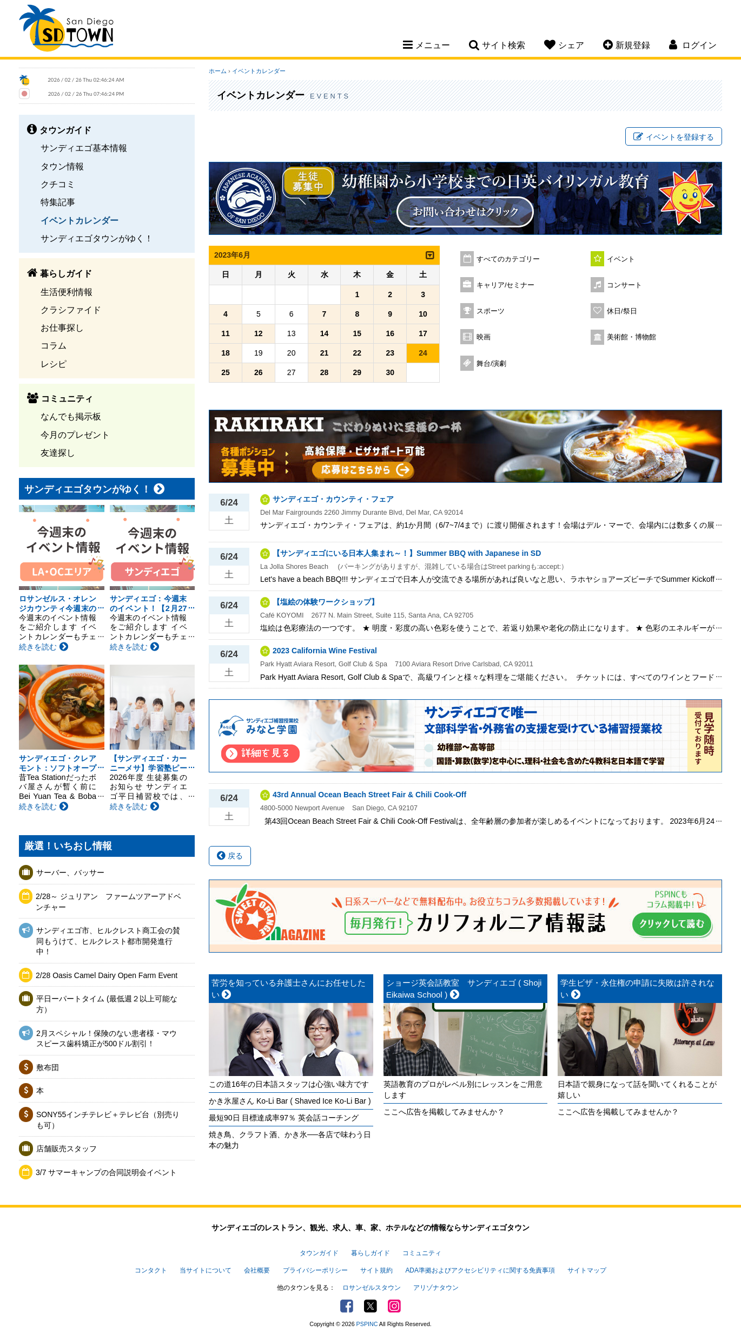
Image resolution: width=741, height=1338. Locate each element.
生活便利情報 (66, 292)
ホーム (218, 71)
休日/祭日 (622, 311)
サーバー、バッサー (70, 872)
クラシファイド (71, 309)
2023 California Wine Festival (325, 650)
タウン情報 (62, 166)
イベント (621, 259)
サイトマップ (586, 1270)
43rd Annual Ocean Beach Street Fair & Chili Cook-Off (369, 794)
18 (225, 353)
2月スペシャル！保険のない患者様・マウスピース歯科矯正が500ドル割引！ (106, 1038)
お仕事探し (62, 327)
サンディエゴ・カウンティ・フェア (333, 499)
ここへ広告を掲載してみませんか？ (444, 1111)
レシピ (54, 364)
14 (324, 333)
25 (225, 372)
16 (390, 333)
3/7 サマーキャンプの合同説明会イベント (106, 1172)
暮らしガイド (370, 1253)
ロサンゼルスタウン (371, 1287)
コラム (54, 345)
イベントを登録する (673, 137)
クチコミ (58, 184)
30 (390, 372)
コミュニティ (421, 1253)
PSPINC (367, 1324)
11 (225, 333)
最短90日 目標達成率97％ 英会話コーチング (284, 1117)
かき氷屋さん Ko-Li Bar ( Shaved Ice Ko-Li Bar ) (290, 1101)
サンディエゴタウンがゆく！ (97, 238)
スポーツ (491, 311)
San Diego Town (66, 30)
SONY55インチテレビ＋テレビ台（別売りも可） (108, 1120)
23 (390, 353)
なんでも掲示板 (71, 416)
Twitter (370, 1306)
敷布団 (47, 1067)
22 (357, 353)
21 (324, 353)
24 (423, 353)
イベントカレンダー (79, 220)
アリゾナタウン (436, 1287)
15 (357, 333)
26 (258, 372)
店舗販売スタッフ (66, 1148)
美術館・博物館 (631, 337)
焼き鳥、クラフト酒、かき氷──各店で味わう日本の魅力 (290, 1140)
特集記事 (58, 202)
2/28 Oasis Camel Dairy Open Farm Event (106, 975)
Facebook (346, 1306)
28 (324, 372)
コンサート (624, 285)
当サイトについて (205, 1270)
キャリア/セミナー (506, 285)
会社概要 (257, 1270)
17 (423, 333)
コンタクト (151, 1270)
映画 (484, 337)
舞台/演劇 (492, 364)
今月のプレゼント (75, 435)
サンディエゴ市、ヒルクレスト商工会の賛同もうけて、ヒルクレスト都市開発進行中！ (108, 941)
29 (357, 372)
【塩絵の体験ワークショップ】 (326, 602)
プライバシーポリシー (315, 1270)
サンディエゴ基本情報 (84, 148)
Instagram (394, 1306)
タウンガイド (319, 1253)
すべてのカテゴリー (508, 259)
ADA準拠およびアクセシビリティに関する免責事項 (479, 1270)
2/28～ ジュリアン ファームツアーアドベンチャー (108, 901)
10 (423, 314)
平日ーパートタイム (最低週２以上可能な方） (106, 1004)
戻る (230, 856)
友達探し (58, 452)
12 (258, 333)
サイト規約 (376, 1270)
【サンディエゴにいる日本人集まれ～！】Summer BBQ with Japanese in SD (407, 553)
